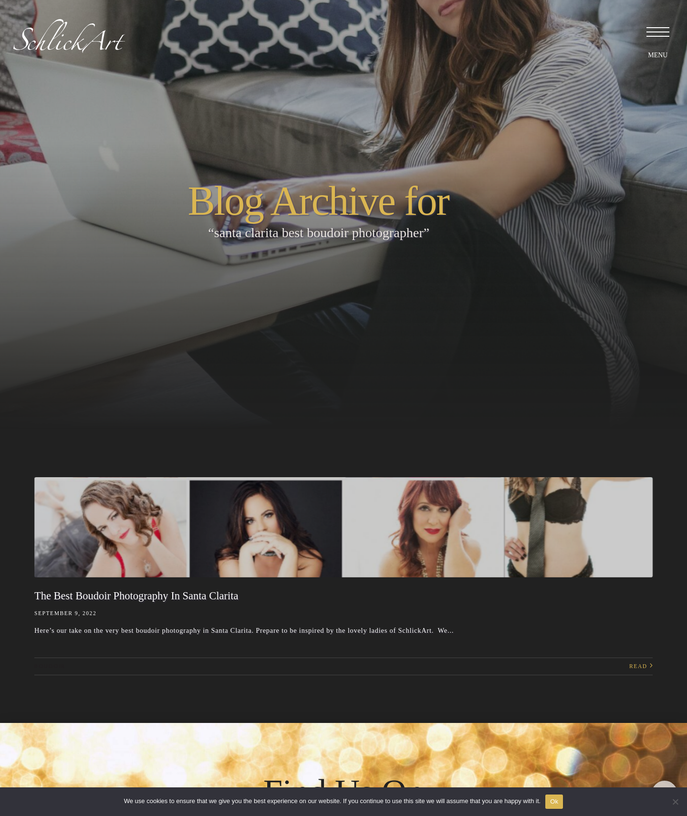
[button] (656, 31)
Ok (554, 801)
